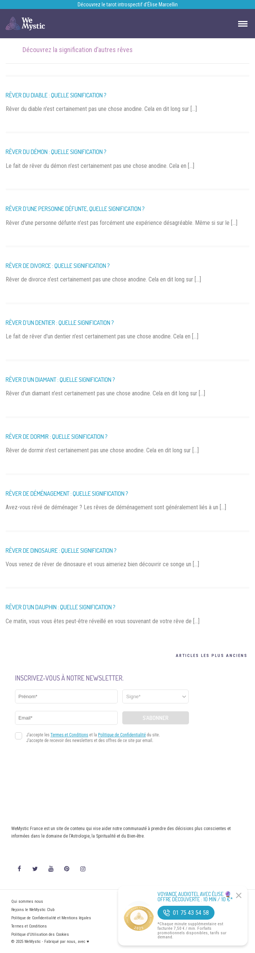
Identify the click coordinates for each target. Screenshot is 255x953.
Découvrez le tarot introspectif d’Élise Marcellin (128, 4)
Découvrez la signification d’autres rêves (77, 50)
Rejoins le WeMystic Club (32, 909)
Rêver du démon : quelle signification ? (56, 152)
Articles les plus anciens (212, 655)
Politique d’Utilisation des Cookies (40, 934)
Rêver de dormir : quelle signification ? (57, 436)
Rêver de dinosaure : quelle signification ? (61, 550)
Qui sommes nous (27, 901)
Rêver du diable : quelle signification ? (56, 95)
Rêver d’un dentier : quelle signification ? (60, 322)
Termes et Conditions (29, 926)
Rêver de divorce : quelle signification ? (58, 265)
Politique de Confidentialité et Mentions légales (51, 918)
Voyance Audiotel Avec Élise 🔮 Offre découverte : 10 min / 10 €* (195, 897)
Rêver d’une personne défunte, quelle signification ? (75, 208)
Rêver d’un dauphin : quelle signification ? (61, 607)
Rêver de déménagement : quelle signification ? (67, 493)
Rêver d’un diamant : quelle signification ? (60, 379)
